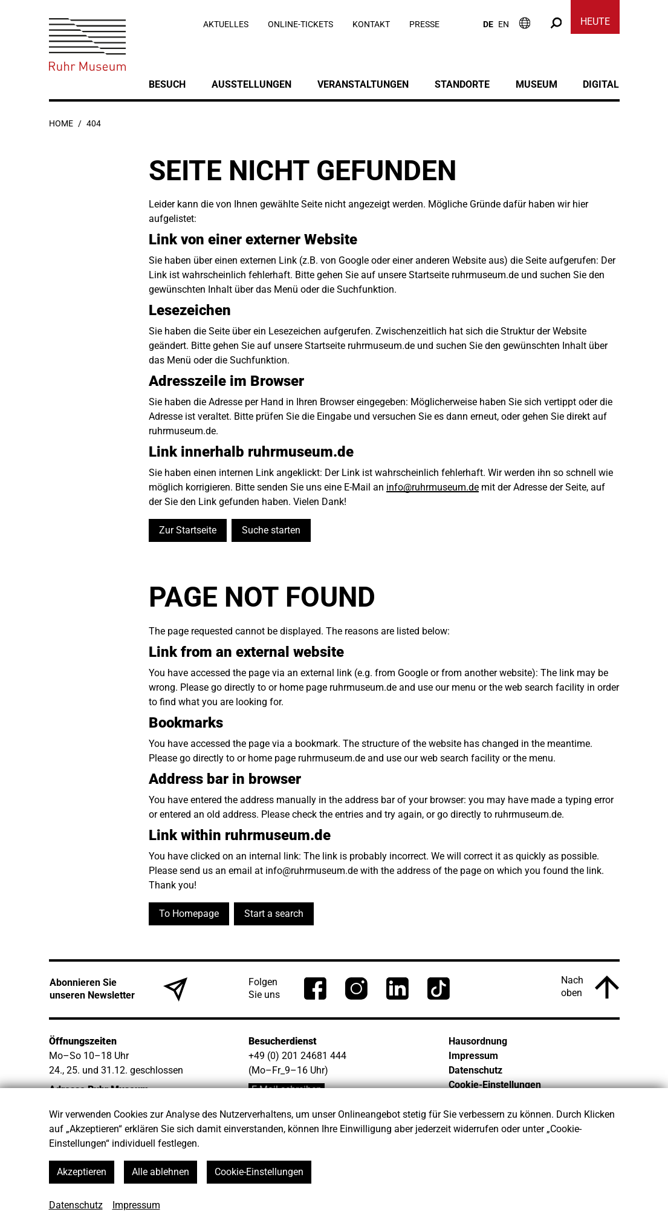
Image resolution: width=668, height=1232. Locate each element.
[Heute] (595, 24)
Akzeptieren (81, 1172)
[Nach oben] (590, 987)
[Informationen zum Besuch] (524, 23)
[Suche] (556, 23)
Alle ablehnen (160, 1172)
